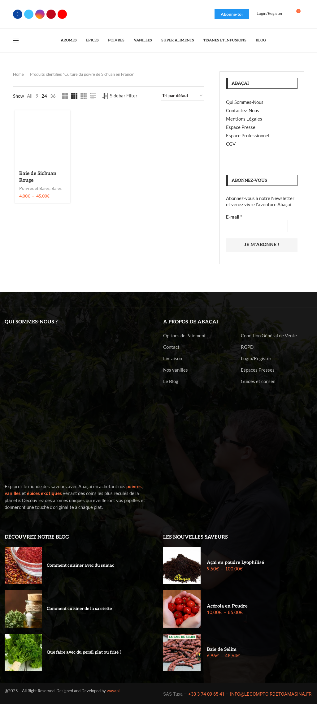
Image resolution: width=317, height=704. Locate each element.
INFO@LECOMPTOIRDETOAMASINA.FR (270, 693)
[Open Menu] (16, 40)
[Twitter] (28, 14)
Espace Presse (240, 127)
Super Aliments (177, 40)
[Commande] (182, 95)
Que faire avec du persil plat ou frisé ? (84, 651)
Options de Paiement (184, 335)
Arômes (69, 40)
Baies (55, 188)
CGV (231, 144)
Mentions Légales (244, 119)
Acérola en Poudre (227, 605)
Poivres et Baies (33, 188)
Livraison (172, 358)
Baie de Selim (222, 648)
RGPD (247, 346)
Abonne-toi (232, 14)
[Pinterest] (51, 14)
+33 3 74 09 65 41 (206, 693)
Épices (92, 40)
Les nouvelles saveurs (195, 537)
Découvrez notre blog (37, 537)
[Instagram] (40, 14)
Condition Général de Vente (269, 335)
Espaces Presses (258, 369)
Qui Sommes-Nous (244, 102)
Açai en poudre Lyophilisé (235, 562)
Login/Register (256, 358)
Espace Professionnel (247, 135)
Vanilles (143, 40)
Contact (171, 346)
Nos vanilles (175, 369)
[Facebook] (17, 14)
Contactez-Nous (242, 110)
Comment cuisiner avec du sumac (80, 564)
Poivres (116, 40)
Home (18, 74)
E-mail (234, 217)
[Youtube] (62, 14)
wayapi (113, 690)
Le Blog (170, 380)
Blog (261, 40)
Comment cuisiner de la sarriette (79, 608)
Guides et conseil (258, 380)
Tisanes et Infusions (224, 40)
